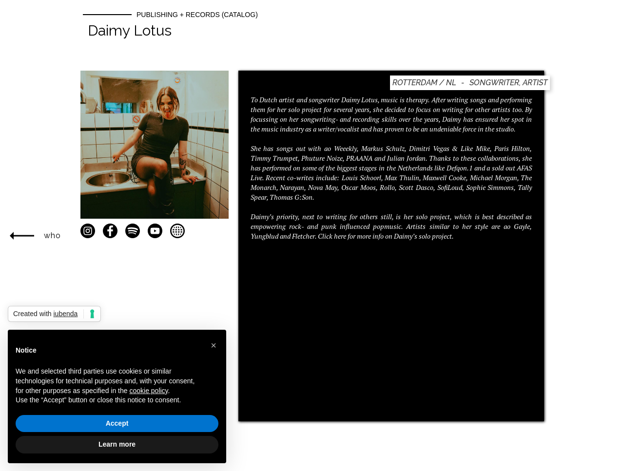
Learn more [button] (117, 444)
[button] (213, 345)
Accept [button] (117, 423)
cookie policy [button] (148, 391)
